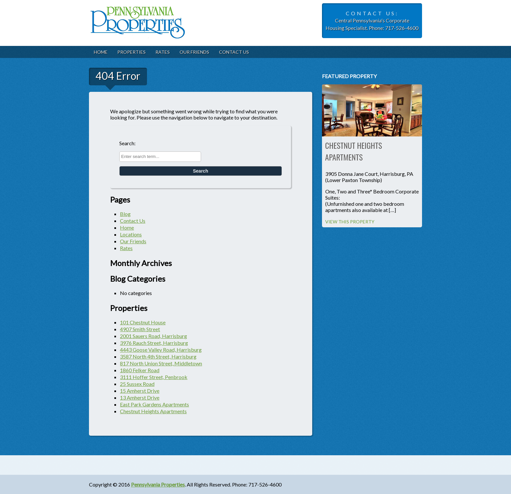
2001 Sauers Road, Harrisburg (153, 336)
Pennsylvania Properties (158, 484)
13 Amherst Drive (139, 397)
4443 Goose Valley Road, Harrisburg (161, 349)
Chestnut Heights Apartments (153, 411)
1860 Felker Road (139, 370)
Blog (125, 214)
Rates (162, 52)
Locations (131, 234)
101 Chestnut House (143, 322)
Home (101, 52)
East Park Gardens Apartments (154, 404)
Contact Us (234, 52)
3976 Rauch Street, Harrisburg (154, 343)
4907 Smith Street (140, 329)
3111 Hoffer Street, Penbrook (153, 377)
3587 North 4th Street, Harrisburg (158, 356)
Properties (131, 52)
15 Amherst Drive (139, 391)
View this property (349, 221)
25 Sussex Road (137, 384)
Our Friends (194, 52)
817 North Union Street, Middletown (161, 363)
